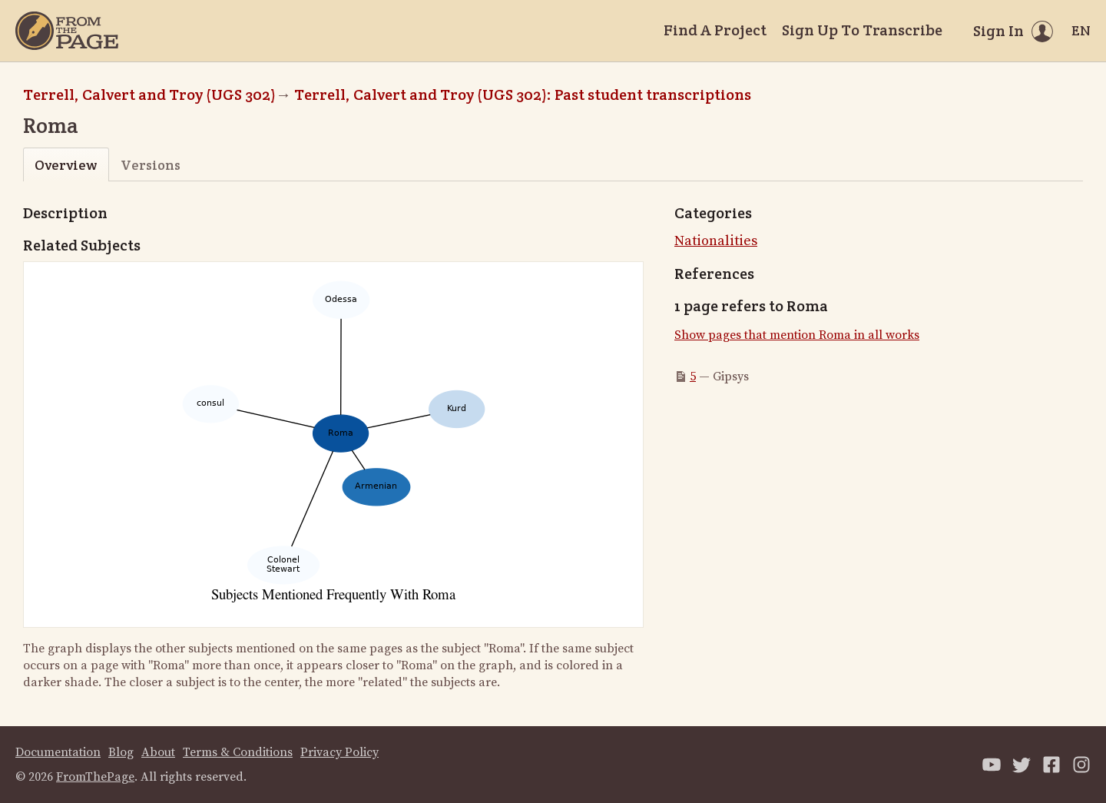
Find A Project (715, 30)
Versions (150, 165)
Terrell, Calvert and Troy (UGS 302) (149, 95)
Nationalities (715, 241)
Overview (66, 165)
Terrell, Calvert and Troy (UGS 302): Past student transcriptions (522, 95)
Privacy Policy (339, 752)
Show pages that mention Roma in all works (796, 335)
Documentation (58, 752)
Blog (121, 752)
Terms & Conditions (238, 752)
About (158, 752)
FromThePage (95, 777)
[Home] (66, 31)
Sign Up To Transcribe (862, 30)
